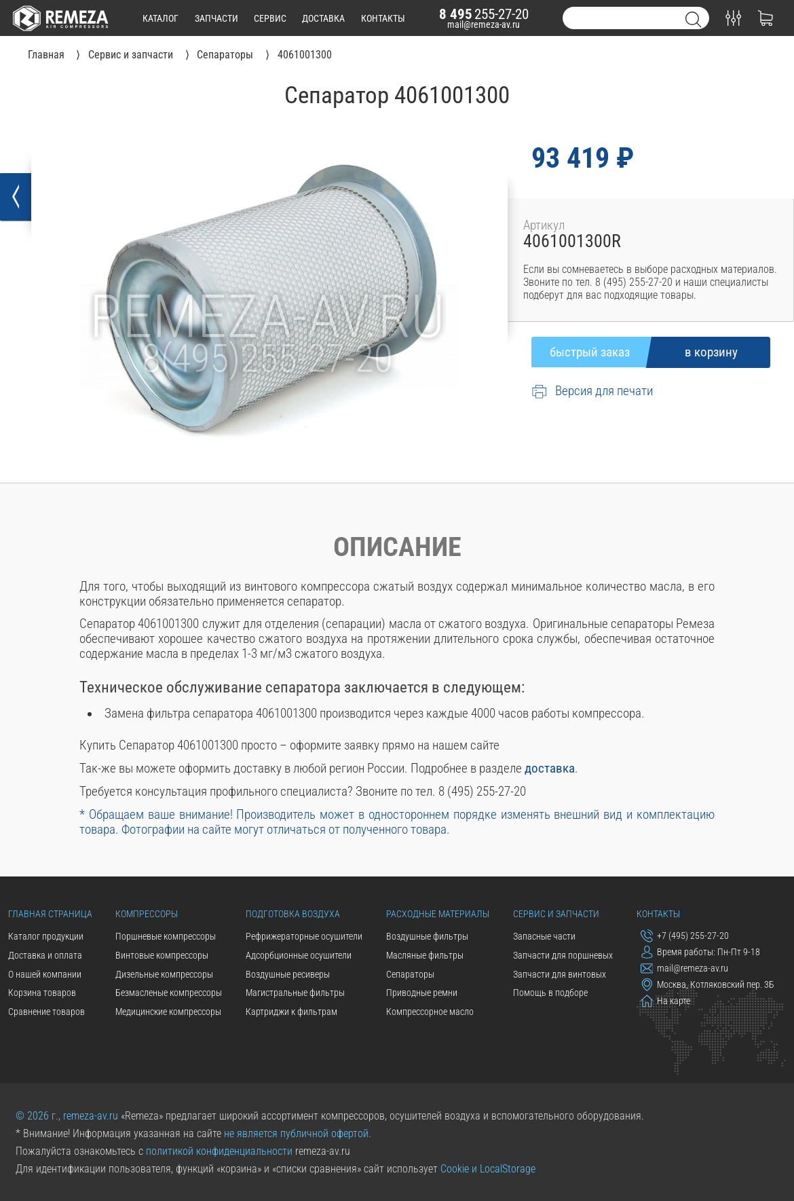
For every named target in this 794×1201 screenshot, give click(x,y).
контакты (383, 18)
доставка (323, 18)
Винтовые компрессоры (161, 955)
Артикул (544, 225)
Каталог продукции (45, 936)
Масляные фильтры (425, 955)
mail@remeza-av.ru (483, 24)
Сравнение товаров (46, 1011)
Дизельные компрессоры (164, 974)
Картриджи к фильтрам (291, 1011)
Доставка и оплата (45, 955)
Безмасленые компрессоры (168, 992)
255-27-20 (483, 13)
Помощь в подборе (550, 992)
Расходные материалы (437, 913)
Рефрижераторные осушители (304, 936)
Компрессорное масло (430, 1011)
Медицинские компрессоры (168, 1011)
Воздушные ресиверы (288, 974)
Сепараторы (410, 974)
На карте (666, 1001)
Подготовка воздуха (293, 913)
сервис (270, 18)
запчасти (216, 18)
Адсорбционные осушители (299, 955)
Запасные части (544, 936)
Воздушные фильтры (427, 936)
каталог (160, 18)
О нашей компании (44, 974)
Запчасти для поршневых (563, 955)
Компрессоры (146, 913)
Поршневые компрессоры (165, 936)
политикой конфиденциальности (219, 1151)
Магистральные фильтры (295, 992)
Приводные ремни (421, 992)
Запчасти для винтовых (559, 974)
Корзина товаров (42, 992)
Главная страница (50, 913)
